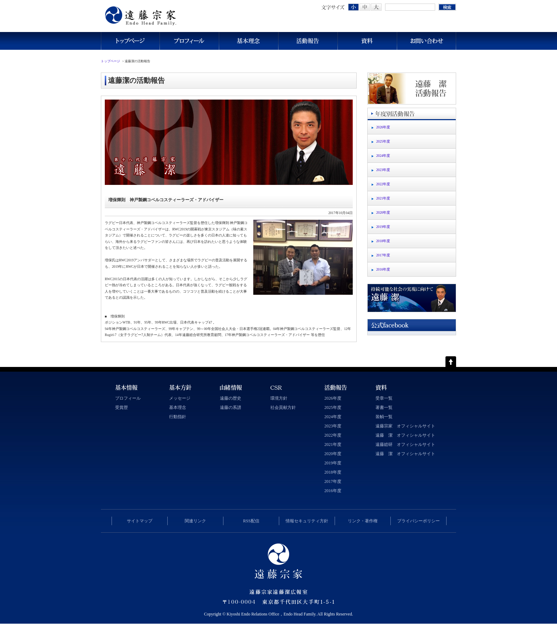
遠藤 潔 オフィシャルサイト (405, 435)
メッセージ (179, 398)
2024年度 (383, 156)
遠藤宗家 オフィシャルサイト (405, 425)
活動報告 (307, 41)
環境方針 (278, 398)
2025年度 (383, 141)
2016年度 (383, 269)
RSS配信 (251, 520)
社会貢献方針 (283, 407)
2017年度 (383, 255)
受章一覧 (384, 398)
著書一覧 (384, 407)
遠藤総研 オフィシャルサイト (405, 444)
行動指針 (177, 416)
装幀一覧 (384, 416)
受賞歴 (121, 407)
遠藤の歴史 (230, 398)
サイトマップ (139, 520)
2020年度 (383, 212)
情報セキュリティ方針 (307, 520)
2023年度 (383, 170)
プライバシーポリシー (418, 520)
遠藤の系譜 (230, 407)
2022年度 (383, 184)
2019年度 (383, 227)
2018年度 (383, 241)
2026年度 (383, 127)
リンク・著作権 (363, 520)
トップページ (130, 41)
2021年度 (383, 198)
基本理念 (248, 41)
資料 (367, 41)
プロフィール (189, 41)
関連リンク (195, 520)
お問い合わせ (426, 41)
